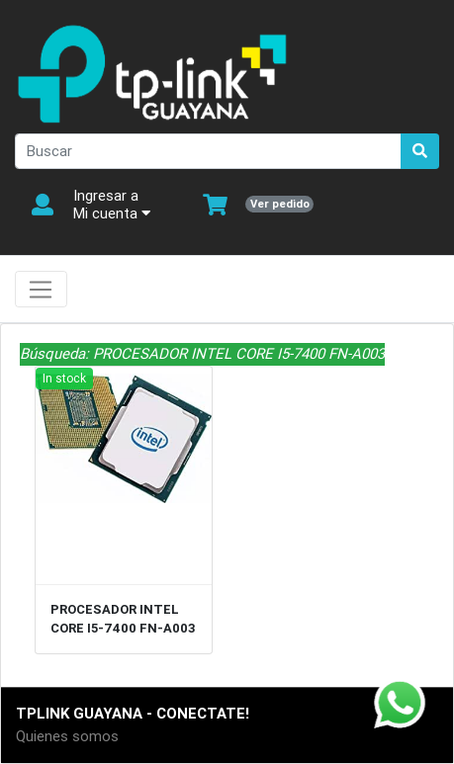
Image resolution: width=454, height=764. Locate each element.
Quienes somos (67, 735)
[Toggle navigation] (41, 289)
